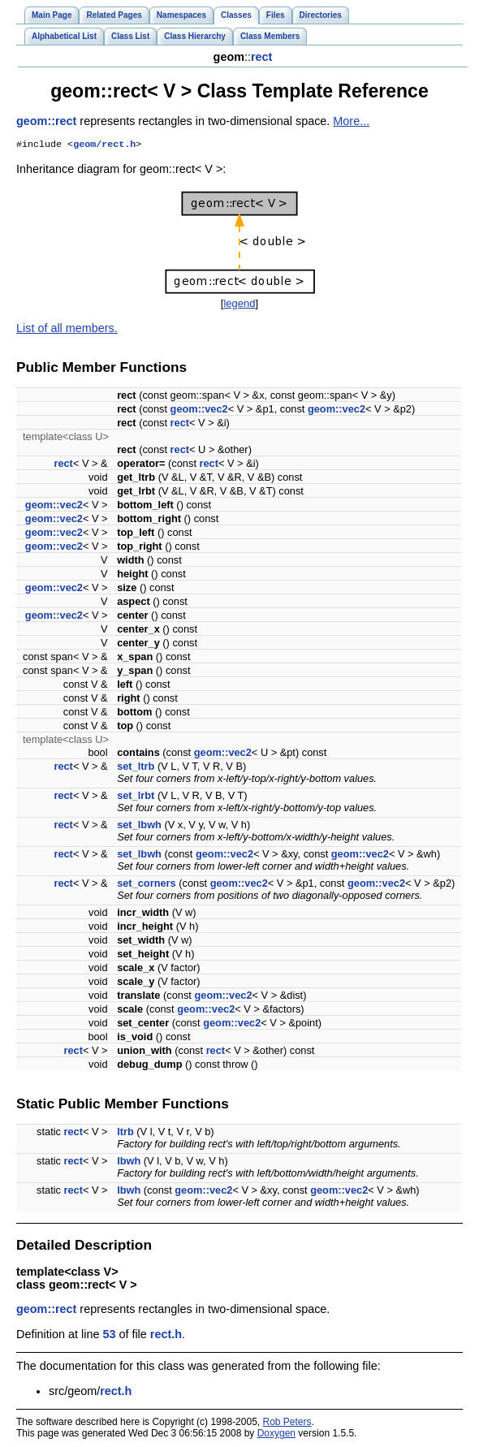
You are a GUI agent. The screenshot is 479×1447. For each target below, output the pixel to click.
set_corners (146, 885)
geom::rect (46, 120)
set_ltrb (135, 768)
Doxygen (276, 1435)
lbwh (128, 1162)
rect (261, 56)
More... (351, 120)
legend (239, 305)
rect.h (166, 1335)
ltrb (125, 1133)
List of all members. (67, 329)
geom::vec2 (199, 410)
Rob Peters (287, 1423)
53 (108, 1335)
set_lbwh (139, 826)
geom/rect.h (104, 145)
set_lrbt (135, 797)
